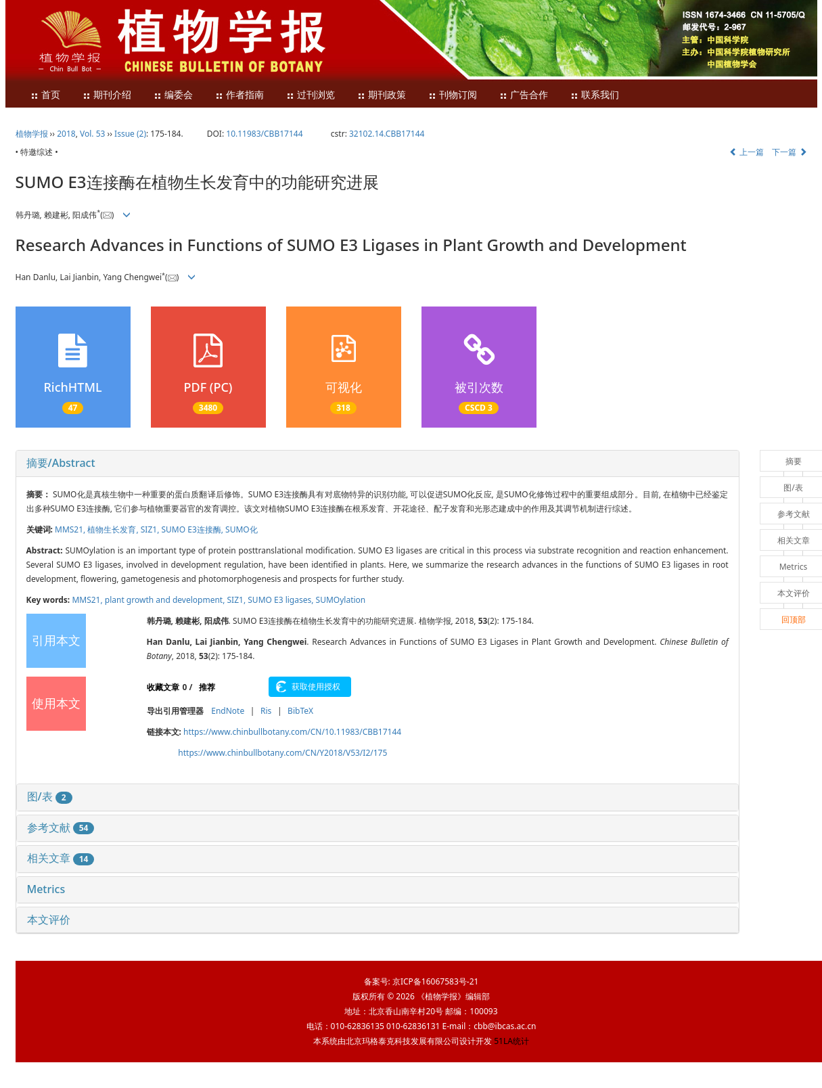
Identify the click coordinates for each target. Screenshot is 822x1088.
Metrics (46, 889)
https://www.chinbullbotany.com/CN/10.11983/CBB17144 (292, 732)
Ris (265, 711)
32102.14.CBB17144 (386, 133)
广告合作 (523, 95)
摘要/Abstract (60, 462)
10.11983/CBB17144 (264, 133)
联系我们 (594, 95)
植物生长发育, (113, 529)
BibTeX (300, 711)
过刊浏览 (310, 95)
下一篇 (789, 152)
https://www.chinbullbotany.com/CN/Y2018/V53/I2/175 (282, 752)
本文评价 (48, 919)
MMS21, (71, 529)
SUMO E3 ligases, (281, 600)
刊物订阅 (452, 95)
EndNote (227, 711)
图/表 (49, 796)
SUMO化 (241, 529)
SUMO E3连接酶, (194, 529)
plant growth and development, (166, 600)
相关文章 (61, 858)
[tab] (377, 463)
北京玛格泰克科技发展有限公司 (402, 1041)
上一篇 (746, 152)
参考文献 (61, 827)
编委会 (173, 95)
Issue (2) (130, 133)
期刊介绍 (107, 95)
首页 (45, 95)
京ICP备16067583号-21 (435, 981)
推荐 (207, 687)
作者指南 (239, 95)
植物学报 (32, 133)
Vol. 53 (92, 133)
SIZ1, (151, 529)
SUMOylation (341, 600)
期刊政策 (381, 95)
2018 (66, 133)
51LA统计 (511, 1041)
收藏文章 (163, 687)
